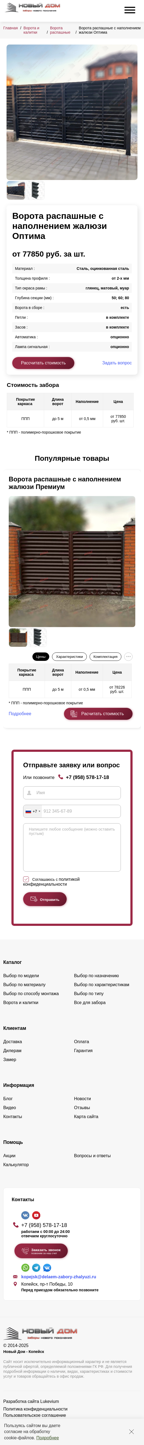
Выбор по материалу (24, 992)
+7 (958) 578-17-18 (87, 777)
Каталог (12, 970)
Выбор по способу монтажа (31, 1001)
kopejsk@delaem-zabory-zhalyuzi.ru (58, 1285)
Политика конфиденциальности (35, 1417)
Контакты (12, 1124)
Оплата (81, 1050)
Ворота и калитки (31, 30)
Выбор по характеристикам (101, 992)
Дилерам (12, 1058)
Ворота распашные (60, 30)
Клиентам (14, 1036)
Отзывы (82, 1115)
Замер (9, 1067)
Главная (10, 28)
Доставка (12, 1050)
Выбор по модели (21, 984)
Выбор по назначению (96, 984)
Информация (18, 1093)
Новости (82, 1107)
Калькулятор (16, 1172)
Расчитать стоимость (102, 713)
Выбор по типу (89, 1001)
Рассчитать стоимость (43, 363)
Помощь (13, 1150)
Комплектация (105, 657)
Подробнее (47, 1437)
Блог (8, 1107)
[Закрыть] (131, 1431)
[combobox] (32, 811)
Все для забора (90, 1010)
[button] (9, 458)
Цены (40, 657)
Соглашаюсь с (51, 890)
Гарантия (83, 1058)
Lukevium (49, 1409)
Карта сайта (86, 1124)
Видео (9, 1115)
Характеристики (69, 657)
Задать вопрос (117, 363)
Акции (9, 1164)
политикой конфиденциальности (51, 890)
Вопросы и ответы (92, 1164)
